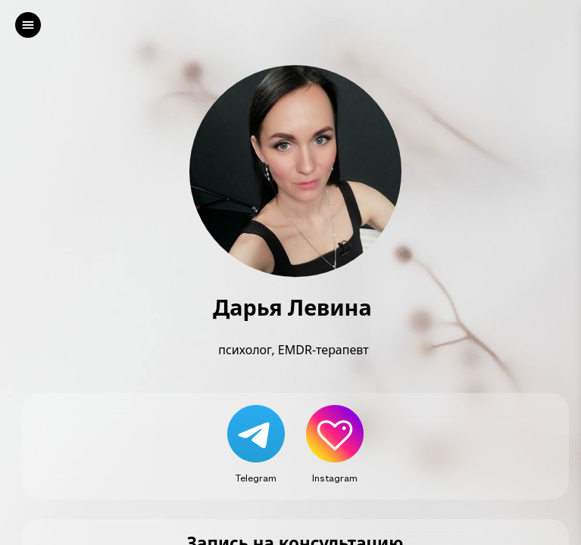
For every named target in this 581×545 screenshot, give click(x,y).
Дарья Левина (295, 307)
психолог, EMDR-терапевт (294, 349)
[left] (28, 25)
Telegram (256, 478)
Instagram (335, 478)
